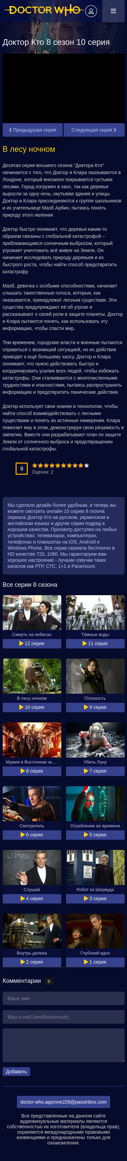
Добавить (16, 1071)
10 (86, 465)
